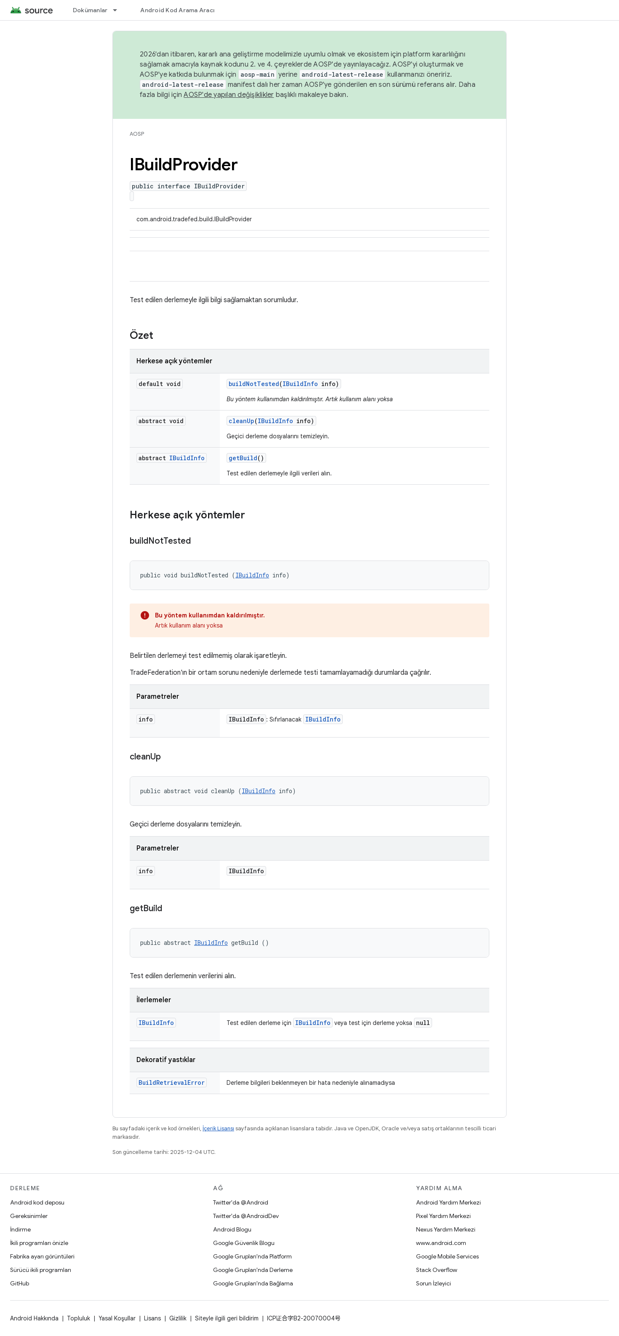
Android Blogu (232, 1229)
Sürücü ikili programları (40, 1270)
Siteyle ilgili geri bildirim (227, 1318)
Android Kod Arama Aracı (177, 10)
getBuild (243, 458)
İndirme (20, 1229)
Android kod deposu (37, 1202)
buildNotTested (254, 384)
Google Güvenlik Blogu (244, 1243)
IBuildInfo (300, 384)
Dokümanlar (90, 10)
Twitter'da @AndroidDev (246, 1216)
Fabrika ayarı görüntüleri (42, 1256)
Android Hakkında (34, 1318)
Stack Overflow (436, 1270)
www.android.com (441, 1243)
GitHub (19, 1283)
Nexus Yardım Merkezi (445, 1229)
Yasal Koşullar (117, 1318)
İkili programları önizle (39, 1243)
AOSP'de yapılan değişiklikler (229, 95)
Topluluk (78, 1318)
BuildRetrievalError (172, 1082)
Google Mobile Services (447, 1256)
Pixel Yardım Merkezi (443, 1216)
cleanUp (241, 421)
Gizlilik (178, 1318)
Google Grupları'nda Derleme (253, 1270)
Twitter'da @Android (240, 1202)
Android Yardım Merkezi (448, 1202)
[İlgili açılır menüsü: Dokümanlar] (118, 10)
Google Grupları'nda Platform (252, 1256)
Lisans (152, 1318)
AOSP (137, 133)
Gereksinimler (29, 1216)
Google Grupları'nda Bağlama (253, 1283)
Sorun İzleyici (433, 1283)
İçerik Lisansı (218, 1128)
